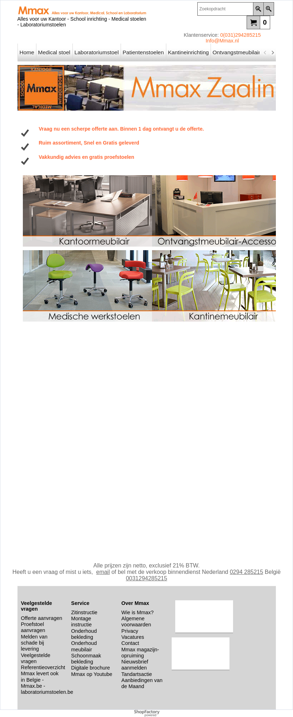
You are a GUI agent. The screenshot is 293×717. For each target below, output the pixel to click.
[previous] (265, 52)
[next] (272, 52)
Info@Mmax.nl (222, 41)
